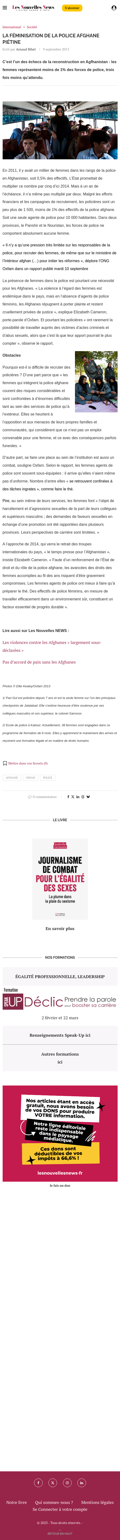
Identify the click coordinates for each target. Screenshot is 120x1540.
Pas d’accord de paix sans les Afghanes (39, 662)
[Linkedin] (81, 1483)
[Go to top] (60, 1533)
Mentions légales (97, 1502)
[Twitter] (52, 1483)
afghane (12, 777)
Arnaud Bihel (26, 49)
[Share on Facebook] (68, 796)
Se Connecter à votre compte (60, 1509)
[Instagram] (67, 1483)
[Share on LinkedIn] (77, 796)
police (47, 777)
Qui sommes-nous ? (54, 1502)
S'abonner (72, 8)
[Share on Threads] (83, 796)
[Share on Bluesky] (88, 796)
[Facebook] (38, 1483)
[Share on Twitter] (72, 796)
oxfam (30, 777)
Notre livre (16, 1502)
